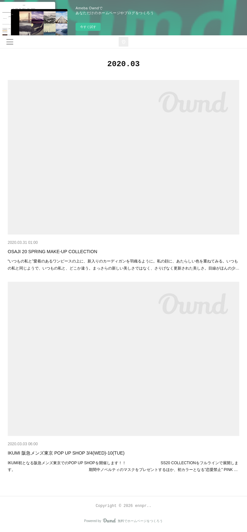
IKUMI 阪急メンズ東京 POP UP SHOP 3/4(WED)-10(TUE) (66, 453)
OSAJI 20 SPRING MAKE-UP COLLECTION (52, 251)
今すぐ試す (88, 27)
